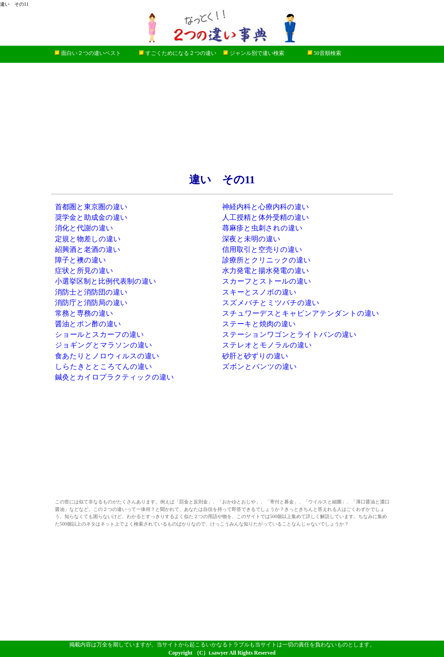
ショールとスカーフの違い (99, 334)
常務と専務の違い (84, 313)
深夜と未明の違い (251, 239)
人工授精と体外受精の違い (265, 217)
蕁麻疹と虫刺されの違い (262, 228)
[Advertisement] (222, 117)
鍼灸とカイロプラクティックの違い (114, 377)
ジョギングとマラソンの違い (103, 345)
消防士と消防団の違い (91, 292)
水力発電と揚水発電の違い (265, 270)
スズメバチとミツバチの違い (270, 302)
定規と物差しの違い (88, 239)
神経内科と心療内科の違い (265, 207)
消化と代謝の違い (84, 228)
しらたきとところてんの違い (103, 366)
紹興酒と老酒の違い (87, 249)
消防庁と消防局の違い (91, 302)
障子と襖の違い (80, 260)
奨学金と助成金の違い (91, 217)
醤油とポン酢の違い (88, 324)
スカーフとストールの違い (266, 281)
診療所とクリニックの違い (266, 260)
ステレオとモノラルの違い (267, 345)
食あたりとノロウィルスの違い (107, 356)
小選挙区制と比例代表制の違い (105, 281)
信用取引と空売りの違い (262, 249)
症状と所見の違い (84, 270)
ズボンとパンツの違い (259, 366)
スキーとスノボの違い (259, 292)
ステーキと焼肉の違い (259, 324)
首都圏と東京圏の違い (91, 207)
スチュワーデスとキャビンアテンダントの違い (300, 313)
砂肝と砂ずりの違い (255, 356)
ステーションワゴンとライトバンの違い (289, 334)
